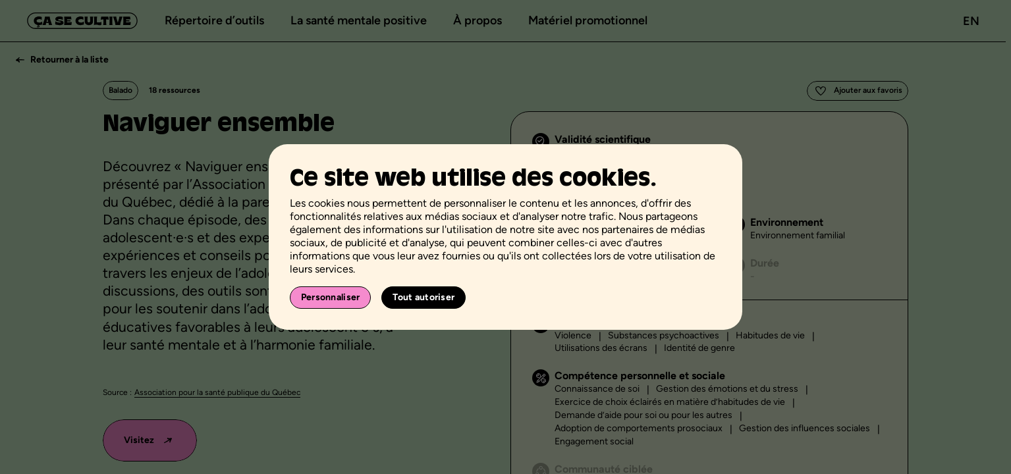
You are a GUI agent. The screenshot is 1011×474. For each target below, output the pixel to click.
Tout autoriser (423, 297)
